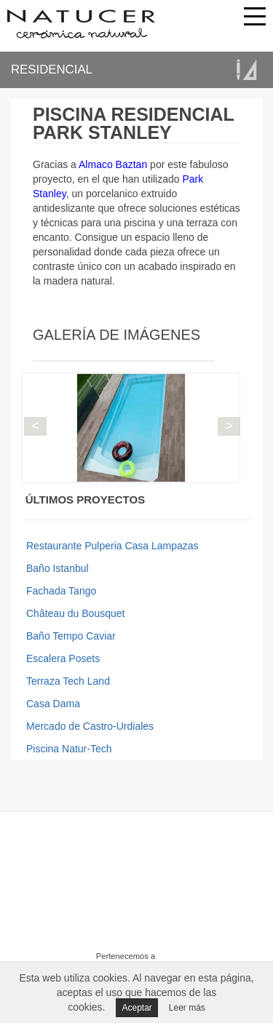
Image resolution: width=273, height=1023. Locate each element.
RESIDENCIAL (51, 69)
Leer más (187, 1008)
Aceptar (136, 1008)
